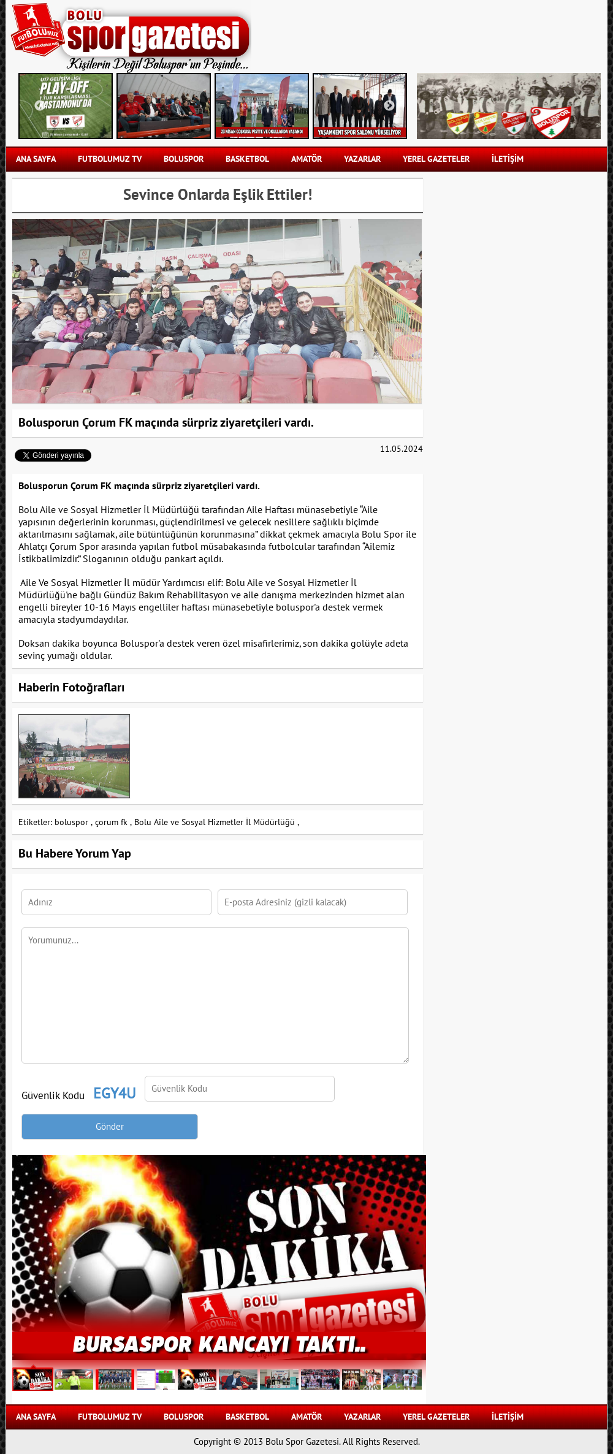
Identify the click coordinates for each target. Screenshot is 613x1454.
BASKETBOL (247, 159)
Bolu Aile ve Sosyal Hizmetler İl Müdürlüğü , (216, 822)
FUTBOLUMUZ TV (110, 159)
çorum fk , (113, 822)
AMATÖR (306, 159)
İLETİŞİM (508, 159)
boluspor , (74, 822)
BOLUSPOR (184, 159)
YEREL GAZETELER (436, 159)
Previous (40, 106)
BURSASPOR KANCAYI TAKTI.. (219, 1342)
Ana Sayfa (36, 159)
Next (389, 106)
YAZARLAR (362, 159)
